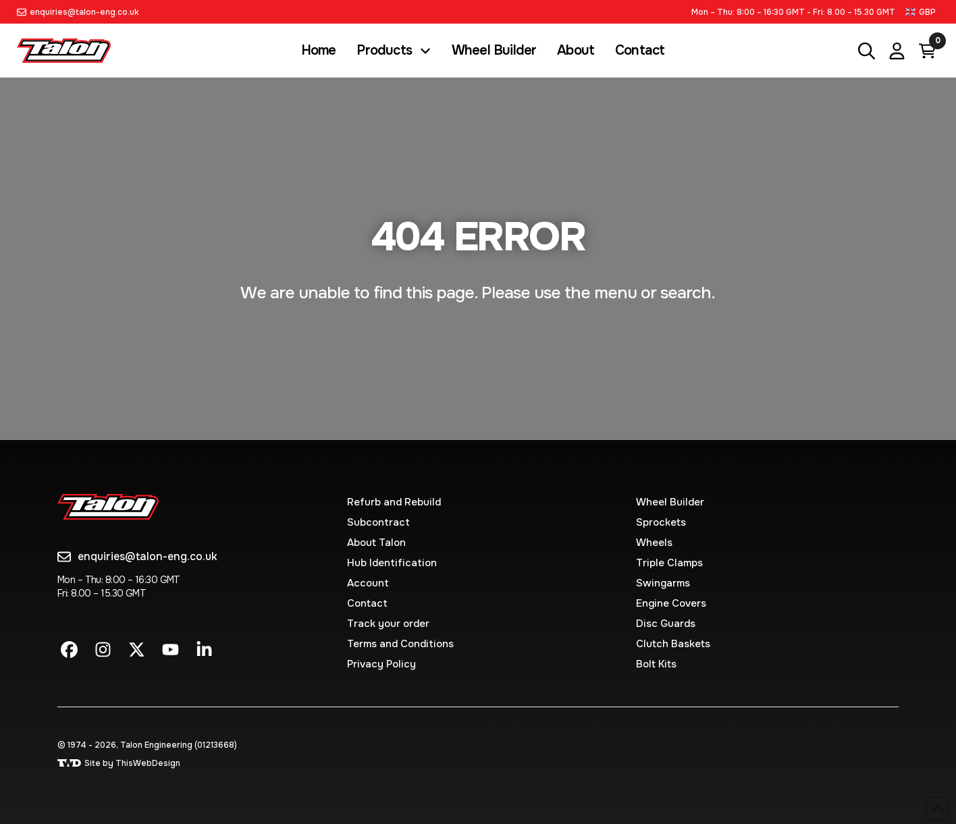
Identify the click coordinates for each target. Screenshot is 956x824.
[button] (922, 12)
